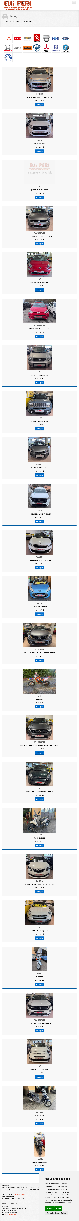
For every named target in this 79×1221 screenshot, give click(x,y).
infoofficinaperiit (10, 1214)
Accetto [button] (49, 1208)
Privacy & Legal (20, 1194)
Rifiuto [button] (58, 1208)
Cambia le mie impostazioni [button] (56, 1213)
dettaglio (39, 105)
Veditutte (8, 38)
